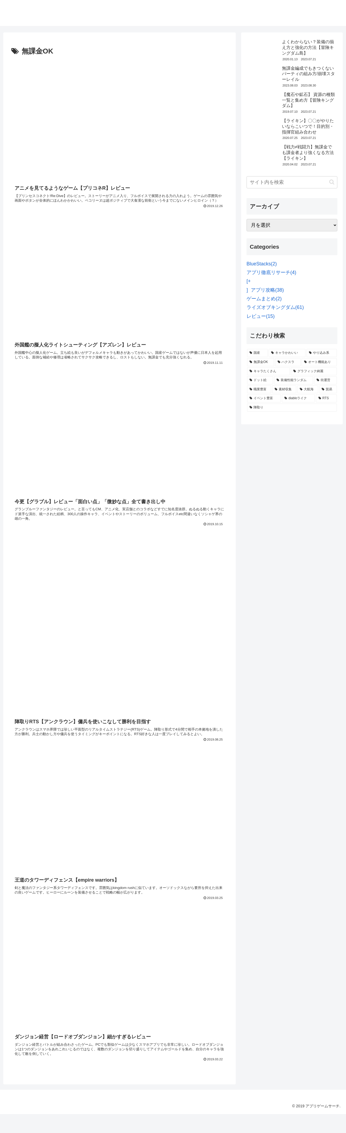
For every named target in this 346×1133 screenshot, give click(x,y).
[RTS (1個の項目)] (326, 398)
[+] (249, 285)
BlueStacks (262, 263)
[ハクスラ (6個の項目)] (288, 362)
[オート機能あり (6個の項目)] (319, 362)
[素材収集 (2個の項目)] (284, 389)
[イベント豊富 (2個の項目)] (264, 398)
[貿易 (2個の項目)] (328, 389)
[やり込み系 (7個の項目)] (322, 353)
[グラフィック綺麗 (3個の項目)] (314, 371)
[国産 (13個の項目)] (257, 353)
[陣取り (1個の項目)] (292, 408)
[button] (332, 182)
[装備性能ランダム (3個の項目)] (293, 380)
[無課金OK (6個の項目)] (260, 362)
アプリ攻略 (267, 290)
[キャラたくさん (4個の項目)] (268, 371)
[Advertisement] (119, 570)
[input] (292, 182)
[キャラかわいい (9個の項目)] (287, 353)
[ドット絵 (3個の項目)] (260, 380)
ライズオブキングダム (275, 307)
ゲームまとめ (264, 298)
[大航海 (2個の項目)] (307, 389)
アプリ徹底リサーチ (271, 272)
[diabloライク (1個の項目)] (298, 398)
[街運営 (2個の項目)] (325, 380)
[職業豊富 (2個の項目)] (259, 389)
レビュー (261, 316)
